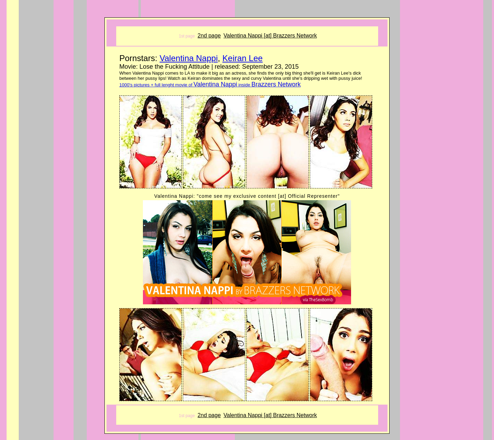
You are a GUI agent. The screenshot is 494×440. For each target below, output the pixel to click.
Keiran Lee (242, 58)
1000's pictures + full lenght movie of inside (210, 84)
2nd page (209, 36)
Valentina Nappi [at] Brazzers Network (270, 36)
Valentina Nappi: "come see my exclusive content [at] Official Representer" (247, 196)
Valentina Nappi (189, 58)
